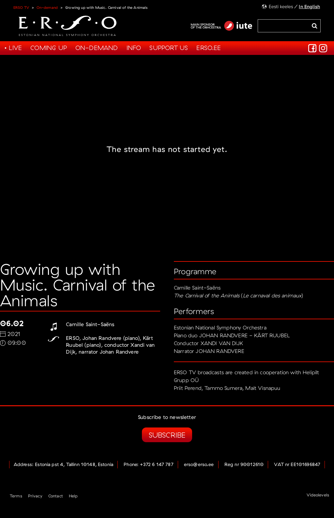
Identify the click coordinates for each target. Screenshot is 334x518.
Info (134, 48)
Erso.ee (208, 48)
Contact (55, 495)
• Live (13, 48)
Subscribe (167, 435)
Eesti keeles (281, 6)
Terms (16, 495)
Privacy (35, 495)
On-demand (47, 7)
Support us (168, 48)
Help (73, 495)
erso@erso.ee (199, 464)
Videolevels (318, 494)
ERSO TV (21, 7)
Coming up (48, 48)
